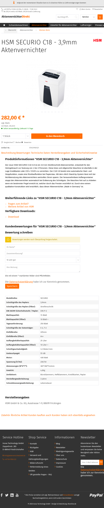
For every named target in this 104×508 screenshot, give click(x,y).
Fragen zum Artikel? (17, 203)
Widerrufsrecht (36, 463)
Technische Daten (40, 152)
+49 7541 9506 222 (9, 459)
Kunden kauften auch (39, 415)
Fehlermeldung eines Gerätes (38, 469)
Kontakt (33, 444)
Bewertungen (23, 152)
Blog (58, 444)
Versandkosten (68, 495)
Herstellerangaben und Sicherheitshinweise (74, 152)
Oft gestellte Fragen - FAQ (41, 474)
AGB (31, 451)
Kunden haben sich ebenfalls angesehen (73, 415)
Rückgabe (34, 447)
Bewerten (26, 142)
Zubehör (6, 415)
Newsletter (60, 447)
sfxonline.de (71, 504)
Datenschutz (61, 459)
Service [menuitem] (85, 17)
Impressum (61, 463)
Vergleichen (7, 142)
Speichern (12, 286)
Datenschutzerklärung (21, 281)
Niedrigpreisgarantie (65, 451)
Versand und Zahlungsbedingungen (38, 457)
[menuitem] (97, 9)
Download (12, 216)
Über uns (60, 455)
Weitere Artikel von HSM (19, 206)
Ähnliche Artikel (19, 415)
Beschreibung (8, 152)
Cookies (59, 467)
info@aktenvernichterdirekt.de (14, 456)
